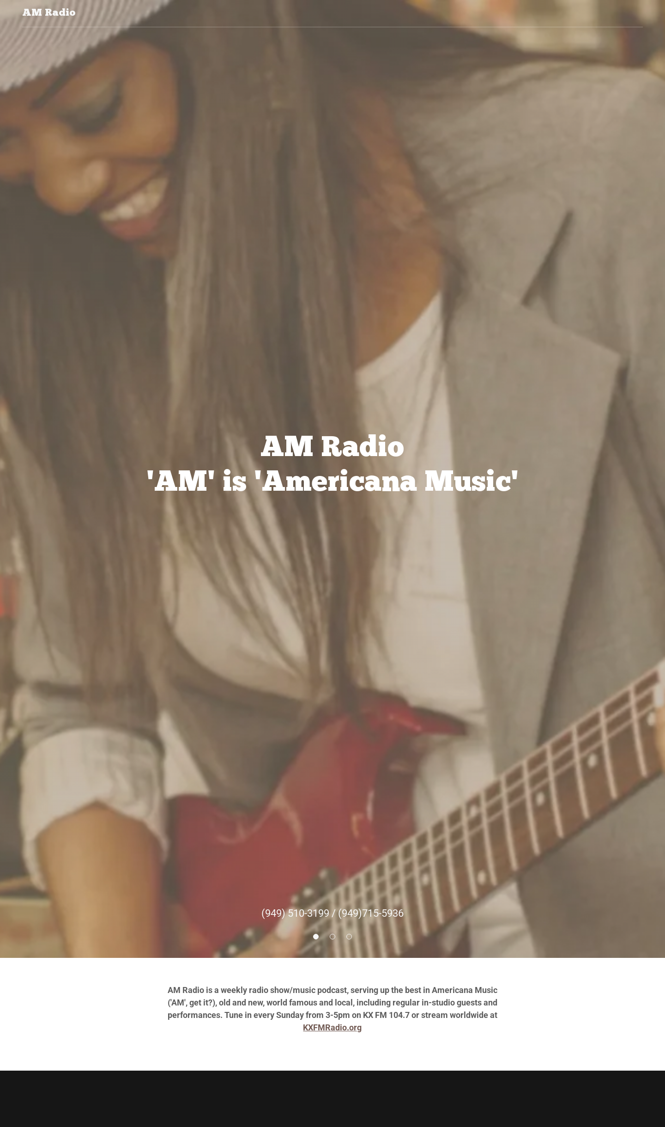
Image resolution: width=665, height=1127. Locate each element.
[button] (316, 936)
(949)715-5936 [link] (371, 913)
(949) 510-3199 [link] (295, 913)
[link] (49, 13)
